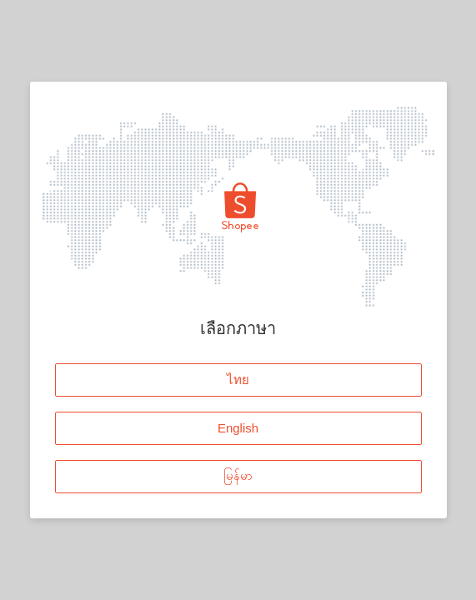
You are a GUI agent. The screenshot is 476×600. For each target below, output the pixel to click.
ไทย (238, 379)
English (238, 428)
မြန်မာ (238, 476)
